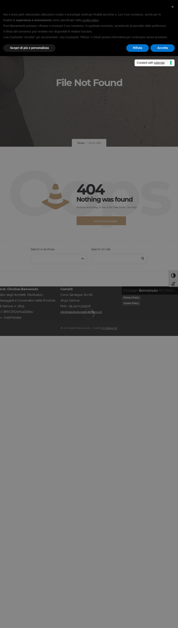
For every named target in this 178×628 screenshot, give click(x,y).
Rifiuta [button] (137, 48)
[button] (172, 6)
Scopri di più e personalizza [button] (29, 48)
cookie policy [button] (90, 20)
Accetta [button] (162, 48)
